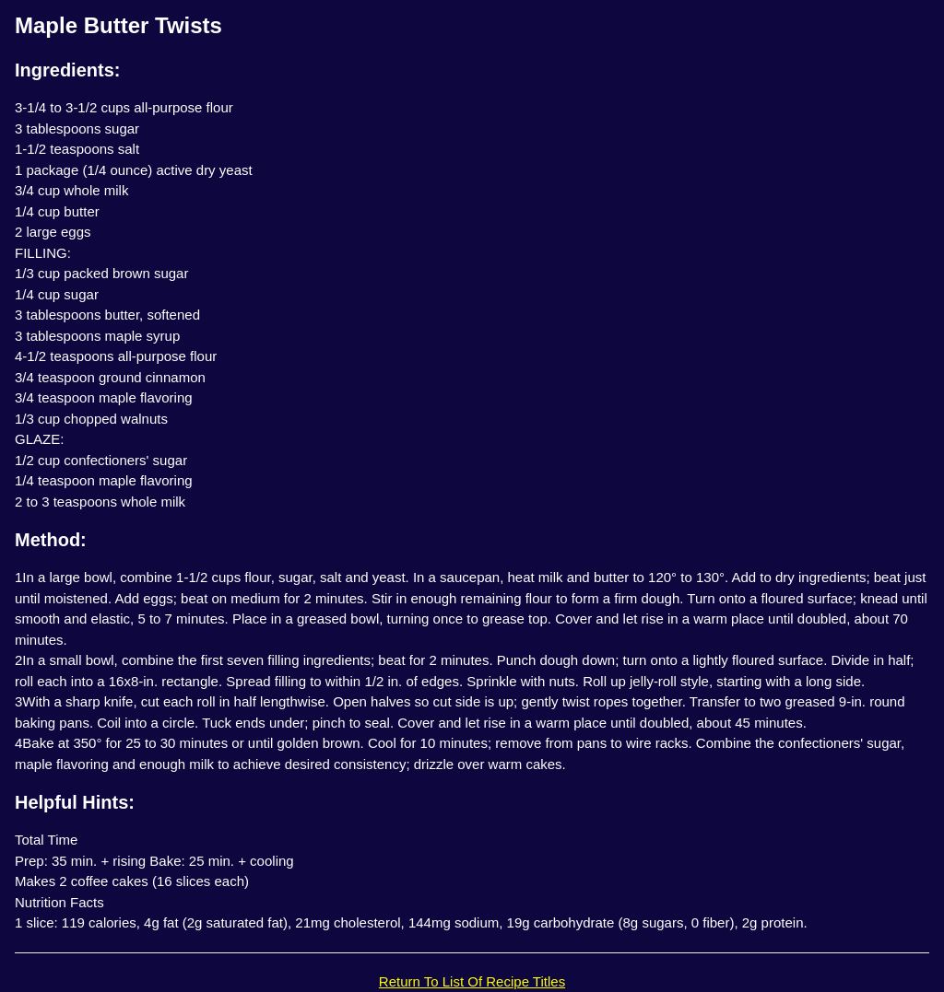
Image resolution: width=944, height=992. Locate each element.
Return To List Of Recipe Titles (472, 981)
